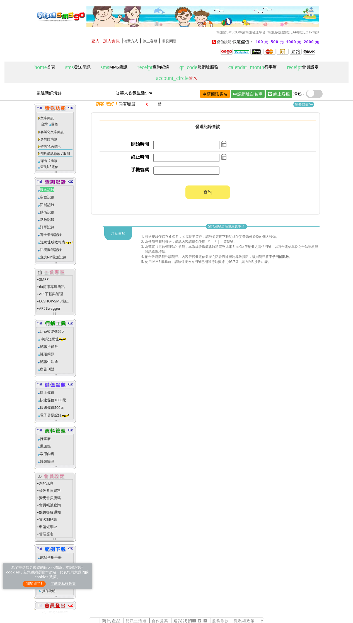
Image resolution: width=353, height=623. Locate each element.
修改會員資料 (50, 490)
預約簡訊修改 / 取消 (55, 153)
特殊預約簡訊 (50, 146)
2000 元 (311, 41)
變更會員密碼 (50, 497)
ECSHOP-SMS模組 (54, 301)
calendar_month (224, 144)
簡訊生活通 (49, 361)
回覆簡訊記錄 (51, 249)
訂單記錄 (47, 226)
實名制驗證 (48, 519)
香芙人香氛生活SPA (134, 93)
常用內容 (47, 453)
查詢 (207, 192)
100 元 (262, 41)
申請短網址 (49, 338)
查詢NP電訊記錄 (53, 257)
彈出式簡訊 (48, 160)
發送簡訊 (78, 67)
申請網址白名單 (247, 94)
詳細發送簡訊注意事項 (226, 226)
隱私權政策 (244, 621)
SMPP (44, 279)
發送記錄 (47, 189)
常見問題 (169, 41)
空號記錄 (47, 197)
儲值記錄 (47, 212)
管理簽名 (46, 533)
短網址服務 (198, 67)
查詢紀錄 (153, 67)
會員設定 (302, 67)
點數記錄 (47, 219)
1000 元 (294, 41)
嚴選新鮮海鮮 (49, 93)
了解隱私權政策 (63, 584)
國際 (54, 124)
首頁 (44, 67)
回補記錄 (47, 204)
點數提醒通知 (50, 512)
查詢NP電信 (49, 166)
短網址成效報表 (56, 242)
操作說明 (48, 590)
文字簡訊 (47, 118)
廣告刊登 (47, 369)
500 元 (277, 41)
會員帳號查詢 (50, 504)
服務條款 (220, 621)
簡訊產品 (111, 620)
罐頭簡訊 (47, 353)
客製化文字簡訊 (52, 132)
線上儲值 (47, 392)
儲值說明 (224, 42)
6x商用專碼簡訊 (52, 286)
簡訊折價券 (49, 346)
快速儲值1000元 (53, 399)
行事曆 (252, 67)
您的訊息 (46, 483)
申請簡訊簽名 (215, 94)
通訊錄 (45, 446)
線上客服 (150, 41)
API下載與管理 (51, 293)
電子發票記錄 (51, 234)
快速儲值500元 (52, 407)
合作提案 (160, 621)
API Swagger (50, 308)
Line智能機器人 (52, 331)
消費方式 (131, 41)
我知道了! (34, 584)
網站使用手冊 (51, 557)
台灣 (44, 124)
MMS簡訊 (114, 67)
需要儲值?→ (304, 104)
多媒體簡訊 (48, 139)
